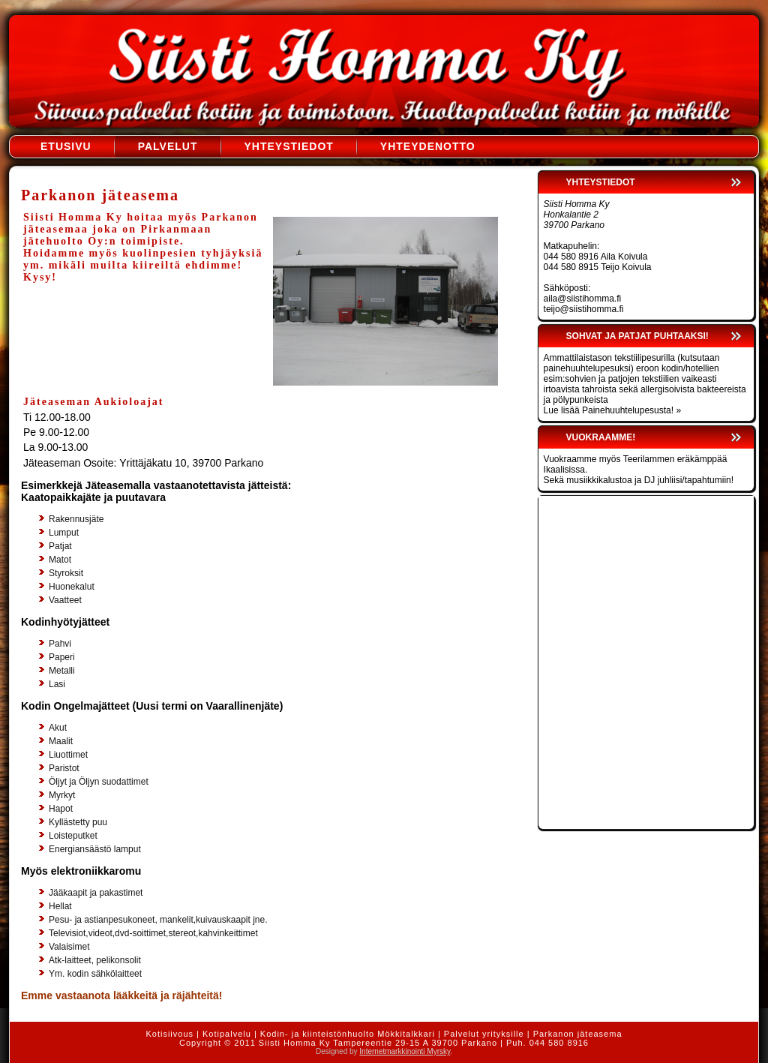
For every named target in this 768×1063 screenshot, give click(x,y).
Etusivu (66, 146)
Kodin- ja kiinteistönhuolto (317, 1033)
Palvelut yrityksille (484, 1033)
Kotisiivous (170, 1033)
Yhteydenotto (428, 146)
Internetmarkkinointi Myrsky (404, 1051)
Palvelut (168, 146)
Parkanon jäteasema (577, 1033)
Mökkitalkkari (406, 1033)
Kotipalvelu (226, 1033)
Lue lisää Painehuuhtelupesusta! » (612, 410)
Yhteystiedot (289, 146)
